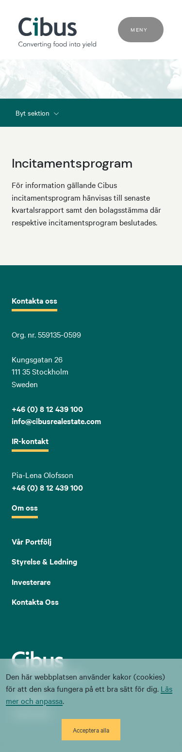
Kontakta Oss (35, 601)
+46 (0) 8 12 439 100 (47, 487)
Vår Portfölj (31, 541)
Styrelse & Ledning (44, 561)
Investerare (31, 581)
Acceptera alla (91, 729)
